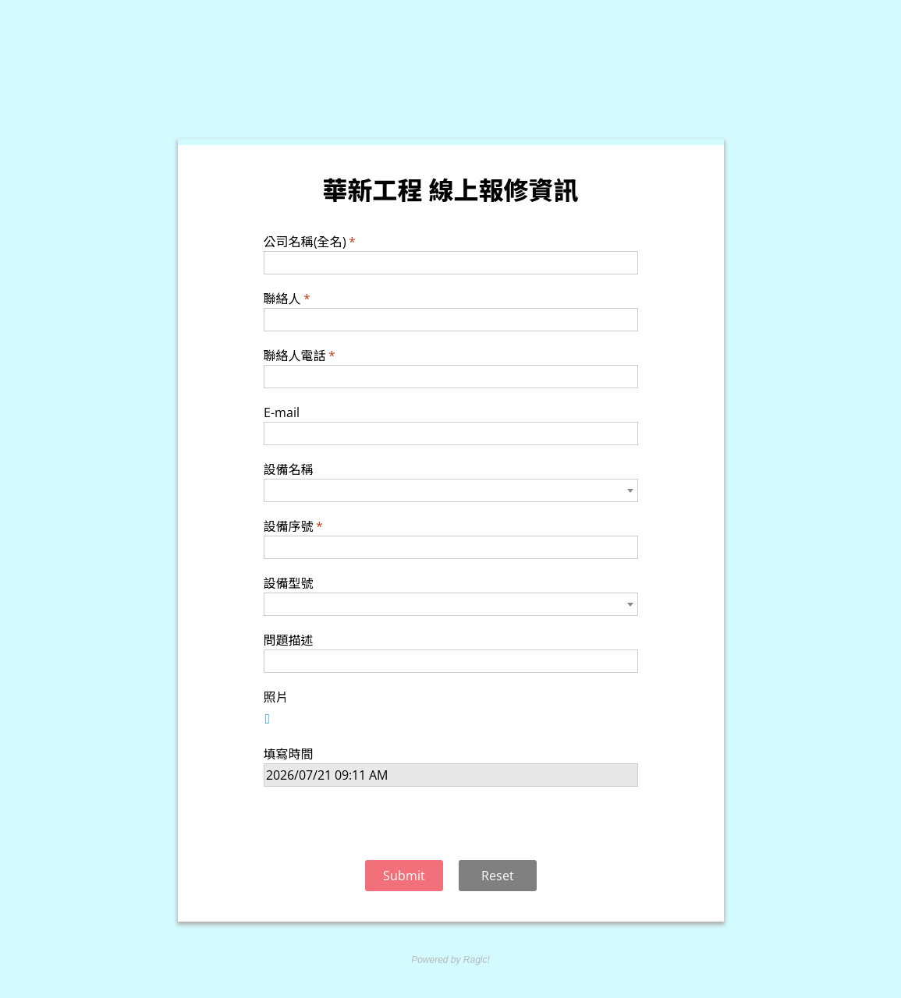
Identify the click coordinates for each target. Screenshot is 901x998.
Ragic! (475, 959)
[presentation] (450, 825)
